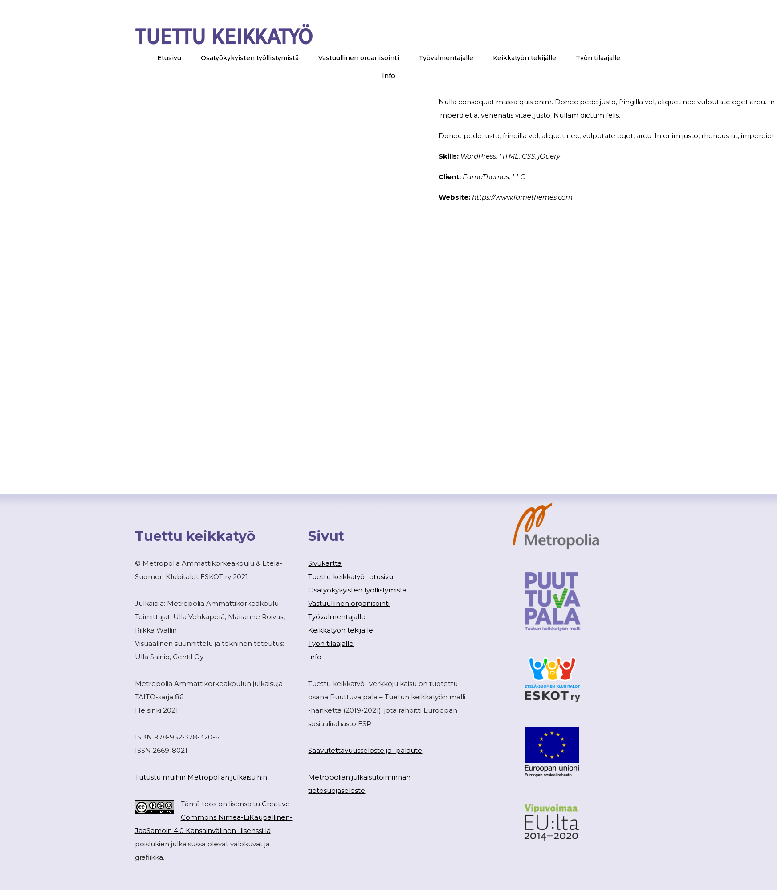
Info (314, 657)
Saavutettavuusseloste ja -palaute (365, 750)
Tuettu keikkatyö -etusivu (350, 576)
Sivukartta (325, 563)
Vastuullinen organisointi (349, 603)
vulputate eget (722, 102)
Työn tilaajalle (331, 643)
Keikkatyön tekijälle (340, 630)
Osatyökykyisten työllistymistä (357, 590)
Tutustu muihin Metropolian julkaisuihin (201, 777)
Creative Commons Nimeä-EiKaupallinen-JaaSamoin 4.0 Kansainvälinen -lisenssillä (214, 817)
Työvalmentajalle (337, 616)
